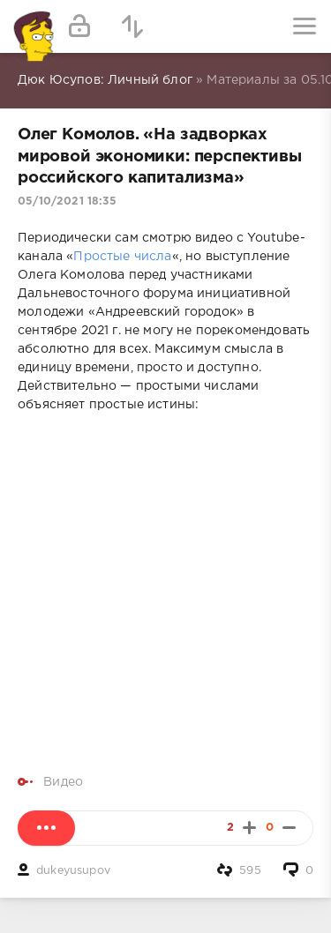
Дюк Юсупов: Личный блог (105, 80)
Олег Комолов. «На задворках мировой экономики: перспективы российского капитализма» (160, 156)
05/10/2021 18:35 (67, 201)
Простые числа (122, 256)
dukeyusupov (73, 871)
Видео (63, 782)
